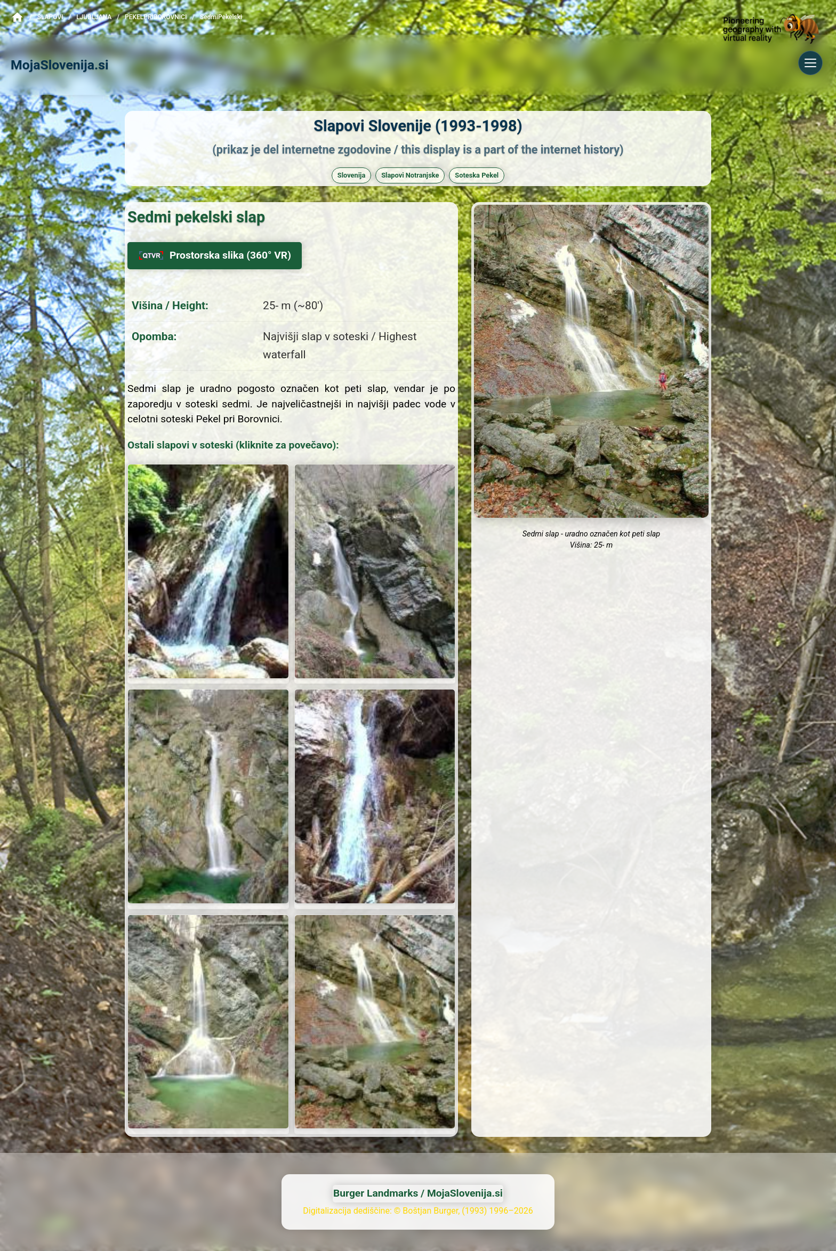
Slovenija (351, 175)
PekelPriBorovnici (156, 17)
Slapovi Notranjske (410, 175)
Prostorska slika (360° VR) (214, 255)
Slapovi (50, 17)
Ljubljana (93, 17)
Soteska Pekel (477, 175)
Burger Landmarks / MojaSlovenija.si (418, 1193)
